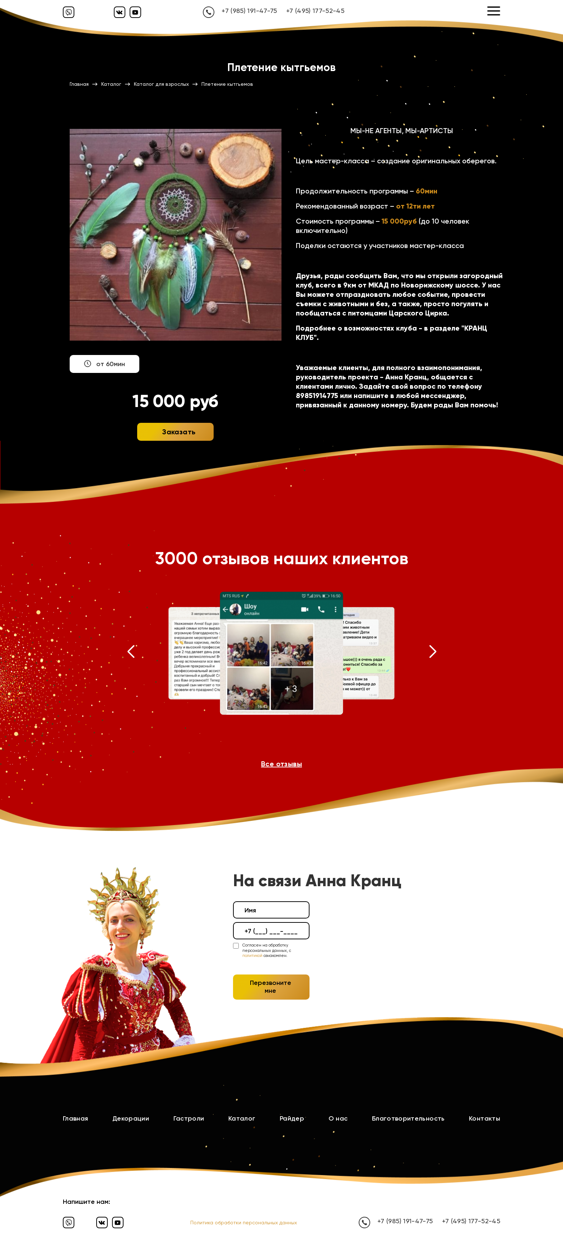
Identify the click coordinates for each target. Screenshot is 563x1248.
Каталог (242, 1118)
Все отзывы (281, 763)
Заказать (178, 431)
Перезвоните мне (270, 987)
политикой (252, 955)
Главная (75, 1118)
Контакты (484, 1118)
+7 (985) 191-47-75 (249, 10)
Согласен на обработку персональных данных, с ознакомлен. (266, 950)
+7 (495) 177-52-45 (315, 10)
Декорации (130, 1118)
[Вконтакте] (119, 12)
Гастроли (188, 1118)
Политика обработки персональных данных (243, 1222)
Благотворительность (408, 1118)
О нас (338, 1118)
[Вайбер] (68, 12)
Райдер (292, 1118)
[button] (130, 653)
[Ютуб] (135, 12)
